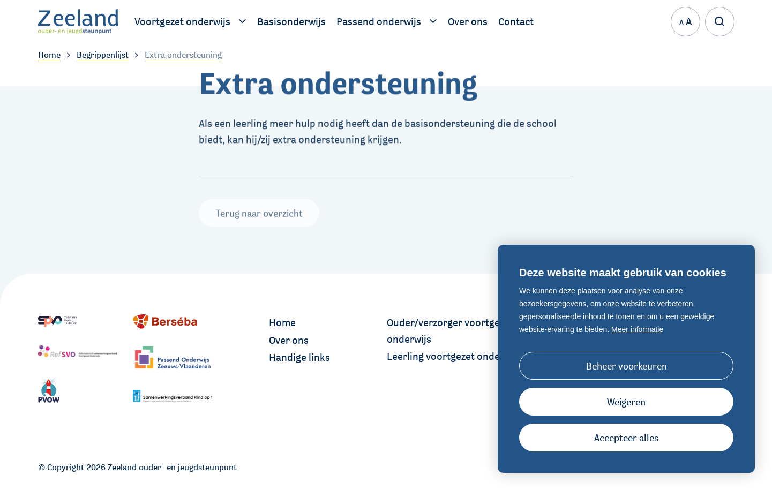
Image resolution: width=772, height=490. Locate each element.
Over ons (289, 340)
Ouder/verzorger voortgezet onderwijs (450, 330)
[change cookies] (626, 366)
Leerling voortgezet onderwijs (454, 356)
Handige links (299, 357)
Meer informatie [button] (637, 329)
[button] (626, 402)
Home (282, 322)
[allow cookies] (626, 437)
